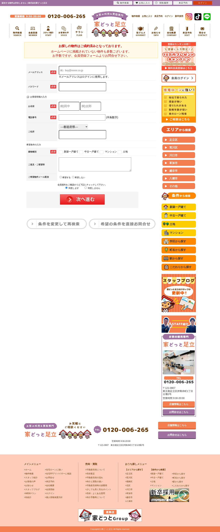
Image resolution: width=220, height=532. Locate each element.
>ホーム (27, 469)
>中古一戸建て (157, 477)
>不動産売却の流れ (94, 477)
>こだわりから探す (180, 485)
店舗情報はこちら (178, 404)
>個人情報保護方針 (54, 497)
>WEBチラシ (30, 493)
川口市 (173, 155)
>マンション (156, 485)
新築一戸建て (178, 206)
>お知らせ (29, 485)
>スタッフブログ (32, 489)
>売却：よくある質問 (95, 493)
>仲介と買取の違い (94, 481)
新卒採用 (179, 16)
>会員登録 (49, 489)
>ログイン (49, 493)
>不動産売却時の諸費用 (96, 485)
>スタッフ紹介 (31, 477)
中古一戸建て (178, 215)
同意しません (92, 191)
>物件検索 (29, 473)
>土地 (152, 481)
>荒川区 (129, 477)
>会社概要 (49, 485)
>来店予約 (49, 481)
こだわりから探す (181, 267)
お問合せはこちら (178, 412)
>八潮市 (129, 501)
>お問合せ (49, 477)
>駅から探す (177, 481)
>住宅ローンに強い (54, 469)
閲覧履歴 (161, 3)
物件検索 (136, 16)
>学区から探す (178, 474)
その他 (173, 186)
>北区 (127, 485)
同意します (72, 191)
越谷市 (173, 170)
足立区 (173, 139)
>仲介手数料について (95, 497)
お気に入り (147, 16)
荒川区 (173, 147)
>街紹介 (27, 497)
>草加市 (129, 493)
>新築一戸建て (157, 473)
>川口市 (129, 489)
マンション (176, 232)
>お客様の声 (30, 481)
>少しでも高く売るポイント (98, 489)
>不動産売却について (95, 469)
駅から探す (176, 258)
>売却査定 (90, 473)
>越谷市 (129, 497)
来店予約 (158, 16)
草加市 (173, 163)
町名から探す (178, 249)
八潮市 (173, 178)
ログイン (169, 16)
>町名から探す (178, 478)
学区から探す (178, 241)
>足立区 (129, 473)
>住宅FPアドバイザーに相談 (58, 473)
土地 (172, 224)
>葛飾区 (129, 481)
